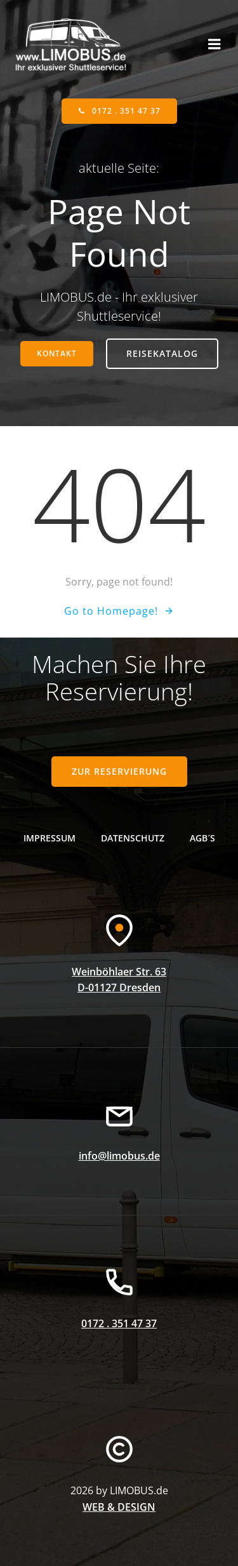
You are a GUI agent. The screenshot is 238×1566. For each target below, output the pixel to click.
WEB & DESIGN (119, 1507)
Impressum (49, 838)
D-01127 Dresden (119, 987)
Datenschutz (132, 838)
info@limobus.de (119, 1156)
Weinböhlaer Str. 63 (119, 972)
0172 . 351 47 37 (119, 1323)
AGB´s (202, 838)
